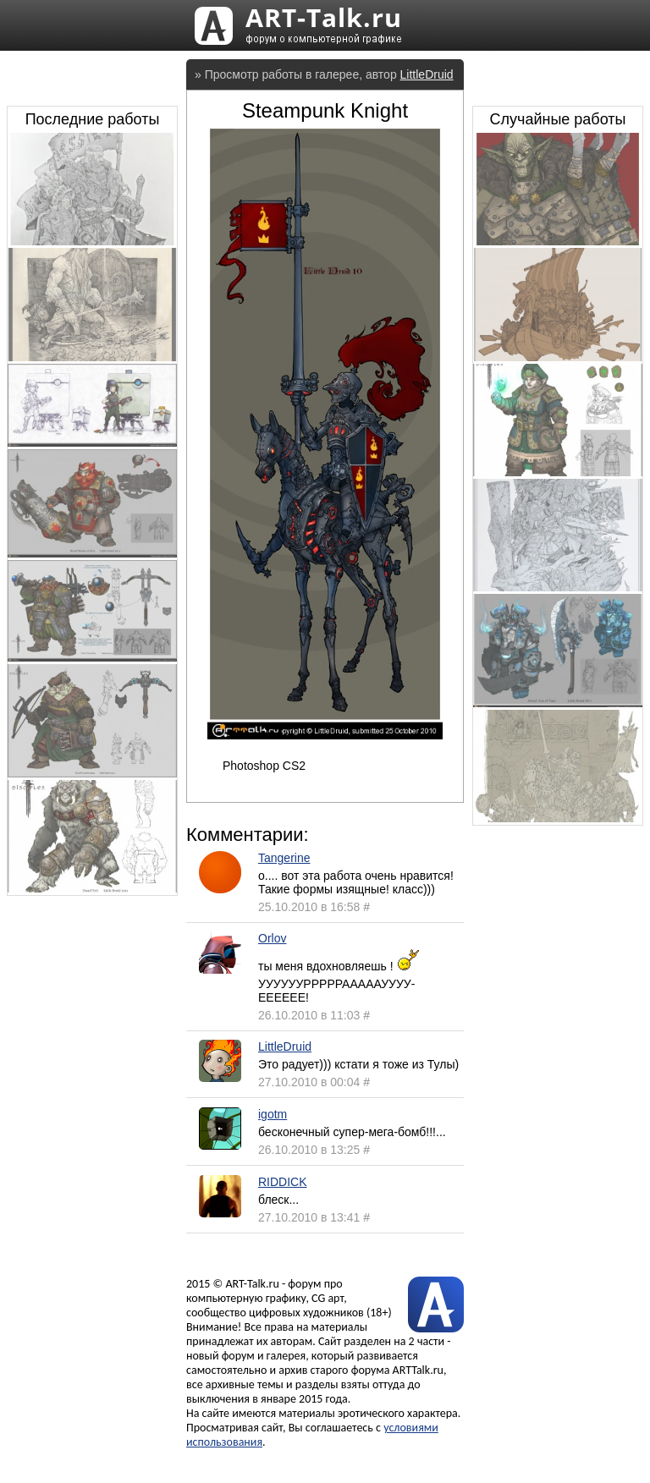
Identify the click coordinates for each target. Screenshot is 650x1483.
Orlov (272, 938)
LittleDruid (427, 74)
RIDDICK (282, 1182)
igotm (272, 1114)
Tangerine (284, 858)
